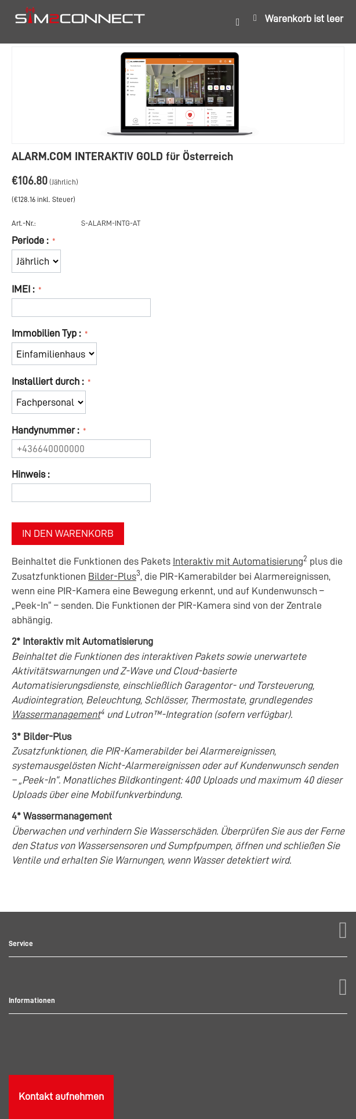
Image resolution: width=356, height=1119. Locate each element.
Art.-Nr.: (24, 223)
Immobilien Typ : (47, 333)
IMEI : (24, 289)
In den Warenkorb (68, 533)
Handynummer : (46, 430)
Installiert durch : (49, 381)
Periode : (31, 240)
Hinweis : (30, 474)
